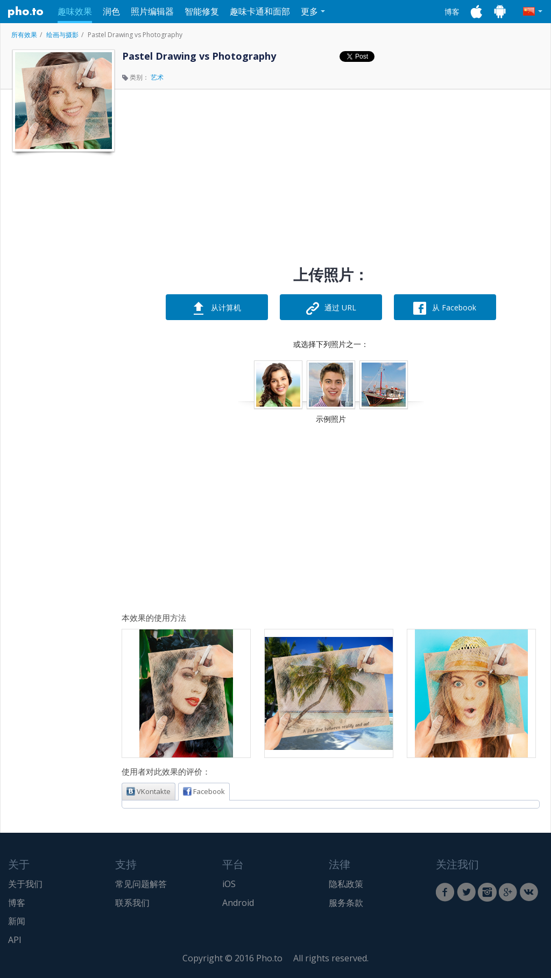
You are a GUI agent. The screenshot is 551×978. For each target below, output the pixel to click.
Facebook (204, 791)
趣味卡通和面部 (260, 11)
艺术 (157, 77)
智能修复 (202, 11)
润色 (111, 11)
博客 (452, 11)
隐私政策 (346, 884)
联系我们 (132, 903)
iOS (229, 884)
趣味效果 (75, 11)
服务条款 (346, 903)
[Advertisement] (62, 319)
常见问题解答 (141, 884)
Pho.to (26, 12)
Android (238, 903)
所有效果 (24, 34)
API (15, 940)
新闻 (16, 921)
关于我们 (25, 884)
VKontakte (148, 791)
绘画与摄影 (62, 34)
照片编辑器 (152, 11)
